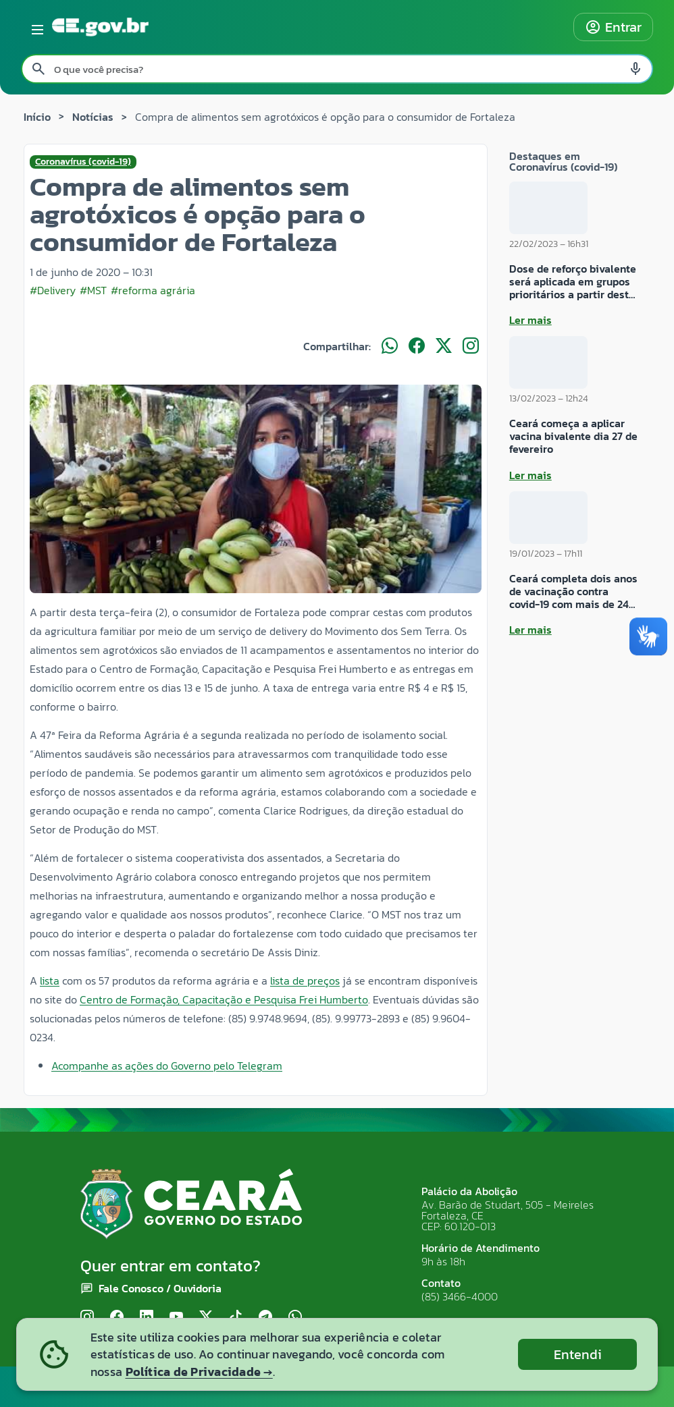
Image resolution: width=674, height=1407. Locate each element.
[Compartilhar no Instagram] (471, 346)
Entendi (578, 1354)
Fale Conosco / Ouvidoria (160, 1288)
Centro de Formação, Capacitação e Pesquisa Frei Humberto (224, 999)
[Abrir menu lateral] (35, 27)
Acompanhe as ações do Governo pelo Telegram (166, 1065)
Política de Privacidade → (199, 1371)
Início (37, 116)
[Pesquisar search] (38, 68)
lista (49, 980)
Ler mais (530, 319)
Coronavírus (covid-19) (83, 162)
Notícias (92, 116)
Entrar (613, 27)
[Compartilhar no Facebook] (417, 346)
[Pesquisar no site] (337, 68)
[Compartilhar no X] (444, 346)
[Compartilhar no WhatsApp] (390, 346)
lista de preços (305, 980)
